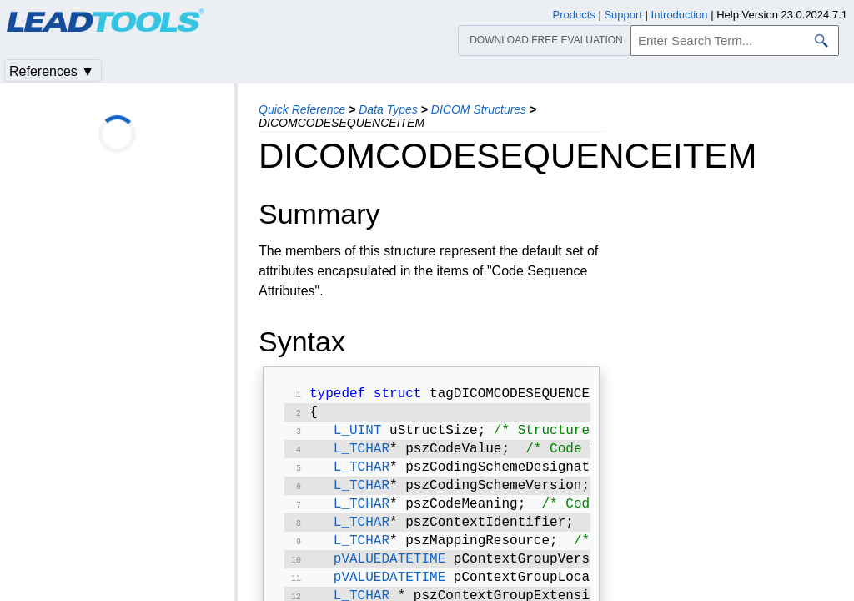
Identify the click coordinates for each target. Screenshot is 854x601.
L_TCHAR (361, 456)
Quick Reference (302, 109)
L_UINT (358, 436)
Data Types (388, 109)
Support (623, 14)
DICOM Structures (478, 109)
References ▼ (51, 71)
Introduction (679, 14)
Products (574, 14)
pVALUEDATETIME (389, 576)
